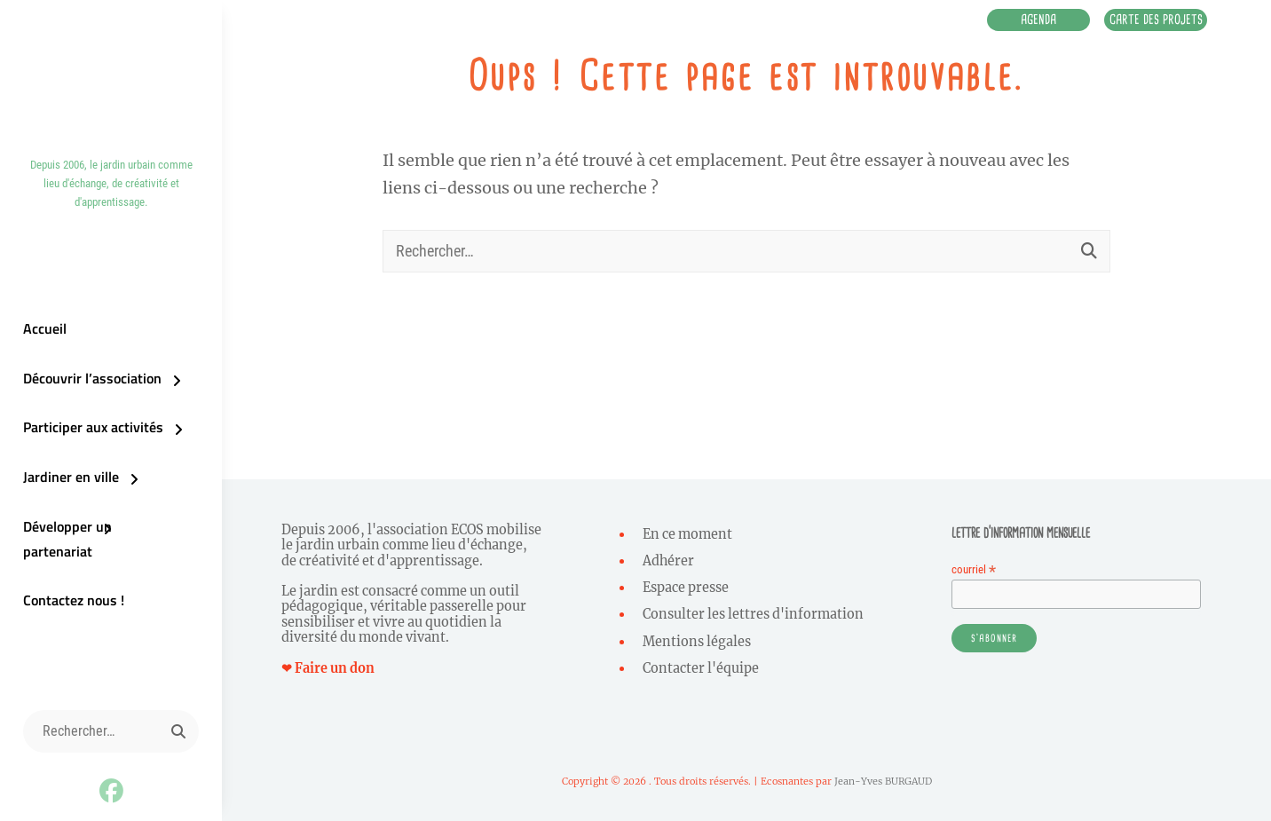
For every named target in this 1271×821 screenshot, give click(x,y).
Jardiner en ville (70, 489)
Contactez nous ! (72, 588)
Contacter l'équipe (701, 668)
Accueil (44, 340)
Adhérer (668, 561)
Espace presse (686, 588)
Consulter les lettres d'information (753, 614)
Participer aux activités (92, 439)
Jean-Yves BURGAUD (883, 781)
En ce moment (687, 534)
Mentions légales (697, 642)
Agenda (1018, 21)
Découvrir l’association (91, 389)
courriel (973, 569)
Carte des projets (1149, 21)
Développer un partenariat (103, 538)
